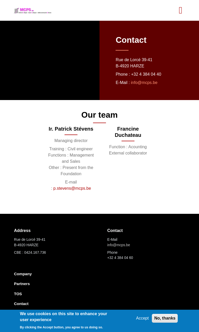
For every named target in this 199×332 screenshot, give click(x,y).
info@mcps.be (144, 82)
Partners (22, 283)
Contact (21, 303)
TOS (18, 294)
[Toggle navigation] (180, 10)
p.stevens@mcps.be (72, 188)
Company (23, 274)
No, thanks (164, 318)
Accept (142, 318)
